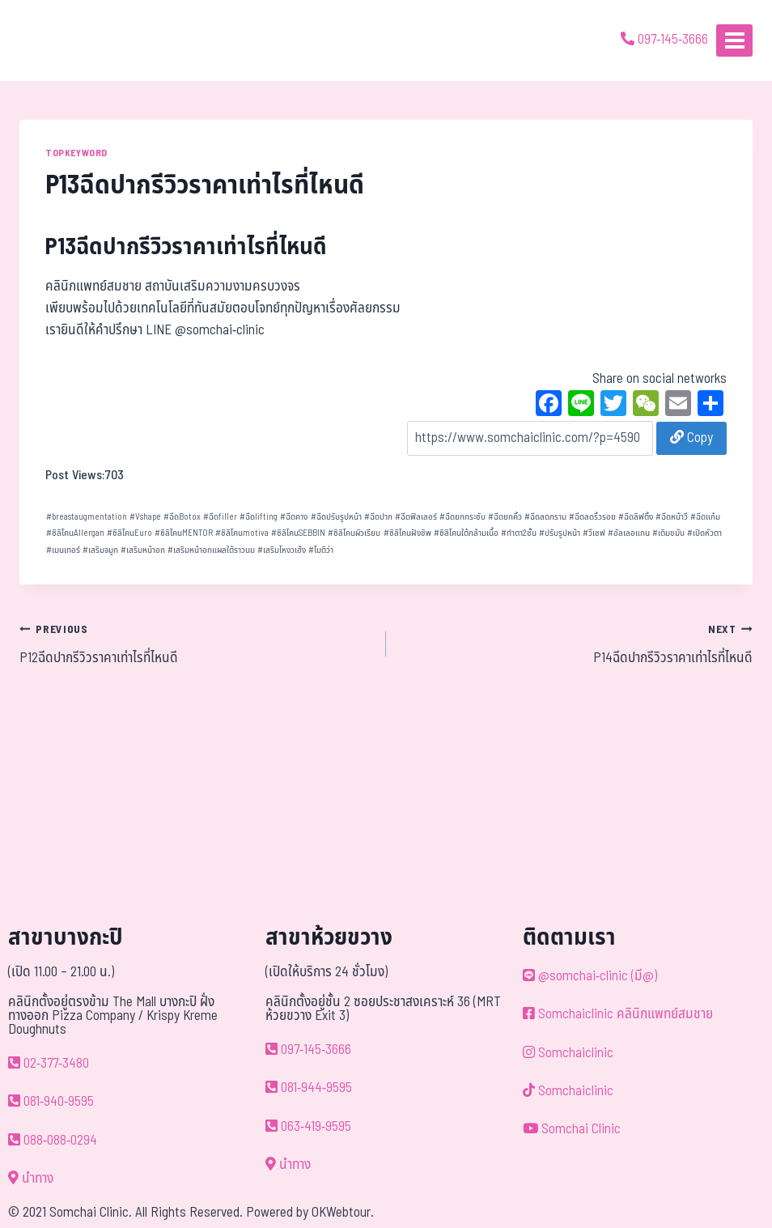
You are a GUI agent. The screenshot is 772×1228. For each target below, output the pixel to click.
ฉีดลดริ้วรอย (592, 517)
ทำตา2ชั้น (519, 533)
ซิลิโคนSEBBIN (298, 533)
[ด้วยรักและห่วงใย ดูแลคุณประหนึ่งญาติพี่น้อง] (58, 40)
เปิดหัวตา (704, 533)
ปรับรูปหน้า (559, 533)
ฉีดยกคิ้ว (505, 517)
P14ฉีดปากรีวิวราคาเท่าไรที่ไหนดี (576, 643)
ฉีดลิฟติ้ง (635, 517)
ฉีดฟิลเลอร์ (416, 517)
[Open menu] (734, 40)
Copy (691, 437)
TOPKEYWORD (76, 153)
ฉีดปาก (378, 517)
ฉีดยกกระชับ (462, 517)
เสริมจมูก (100, 550)
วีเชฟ (594, 533)
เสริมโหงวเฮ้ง (281, 550)
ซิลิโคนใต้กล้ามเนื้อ (466, 533)
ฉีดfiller (220, 517)
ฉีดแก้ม (705, 517)
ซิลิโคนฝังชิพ (407, 533)
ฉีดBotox (182, 517)
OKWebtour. (343, 1212)
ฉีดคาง (294, 517)
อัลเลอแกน (629, 533)
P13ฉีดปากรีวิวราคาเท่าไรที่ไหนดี (186, 247)
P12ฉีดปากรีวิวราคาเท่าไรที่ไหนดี (195, 643)
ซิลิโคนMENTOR (184, 533)
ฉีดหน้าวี (671, 517)
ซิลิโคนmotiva (242, 533)
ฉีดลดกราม (545, 517)
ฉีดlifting (259, 517)
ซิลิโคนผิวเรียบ (354, 533)
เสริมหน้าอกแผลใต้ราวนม (211, 550)
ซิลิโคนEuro (129, 533)
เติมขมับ (668, 533)
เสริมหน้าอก (143, 550)
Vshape (145, 517)
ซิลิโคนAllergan (75, 533)
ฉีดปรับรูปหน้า (336, 517)
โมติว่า (320, 550)
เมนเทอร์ (63, 550)
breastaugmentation (86, 517)
